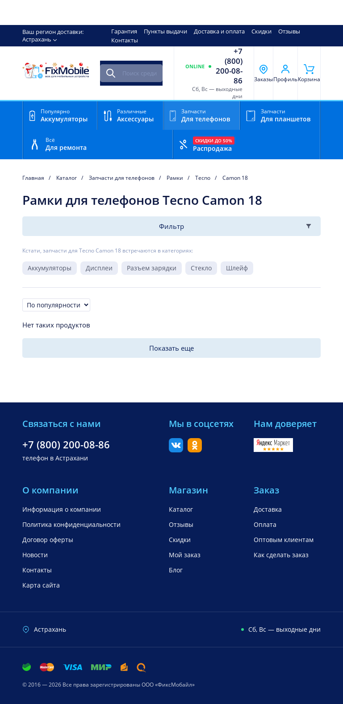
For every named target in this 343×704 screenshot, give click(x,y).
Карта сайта (41, 585)
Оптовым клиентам (284, 539)
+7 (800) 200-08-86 (229, 66)
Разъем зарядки (151, 268)
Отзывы (289, 31)
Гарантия (124, 31)
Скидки (261, 31)
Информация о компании (61, 509)
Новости (35, 555)
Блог (176, 570)
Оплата (265, 524)
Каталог (181, 509)
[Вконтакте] (176, 449)
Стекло (201, 268)
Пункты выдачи (165, 31)
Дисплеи (99, 268)
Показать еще (171, 348)
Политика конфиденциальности (71, 524)
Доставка (268, 509)
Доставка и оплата (219, 31)
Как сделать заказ (281, 555)
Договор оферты (47, 539)
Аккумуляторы (49, 268)
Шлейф (237, 268)
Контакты (124, 40)
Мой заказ (185, 555)
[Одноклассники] (195, 449)
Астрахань (36, 39)
